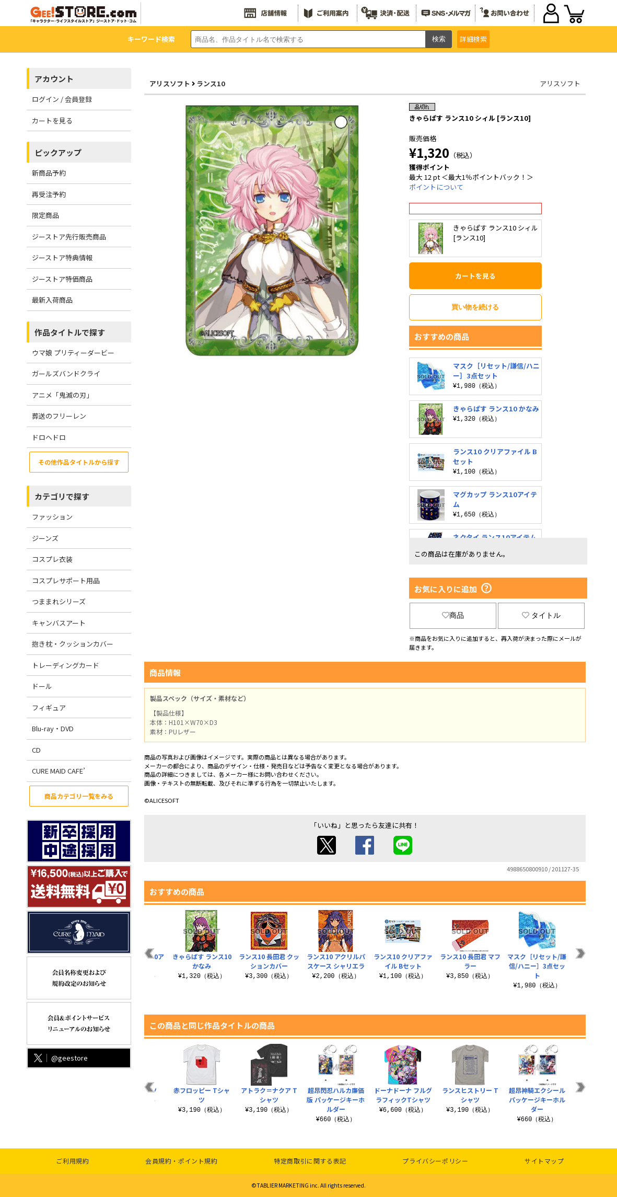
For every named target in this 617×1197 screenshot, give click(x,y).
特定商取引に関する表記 (310, 1160)
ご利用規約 (72, 1160)
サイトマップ (544, 1160)
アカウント (54, 78)
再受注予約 (49, 194)
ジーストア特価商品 (62, 279)
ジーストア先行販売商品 (69, 236)
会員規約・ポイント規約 (181, 1160)
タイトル (541, 615)
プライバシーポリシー (435, 1160)
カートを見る (52, 120)
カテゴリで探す (61, 496)
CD (36, 750)
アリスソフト (169, 83)
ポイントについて (436, 187)
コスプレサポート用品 (66, 580)
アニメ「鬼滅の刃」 (62, 395)
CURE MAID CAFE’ (58, 771)
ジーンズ (45, 538)
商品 (453, 615)
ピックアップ (58, 152)
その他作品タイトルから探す (79, 461)
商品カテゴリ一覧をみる (78, 795)
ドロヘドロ (49, 437)
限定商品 (45, 215)
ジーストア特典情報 (62, 257)
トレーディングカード (65, 665)
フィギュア (49, 707)
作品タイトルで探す (69, 332)
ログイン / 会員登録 (62, 99)
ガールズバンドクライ (66, 373)
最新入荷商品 (52, 300)
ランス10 (210, 83)
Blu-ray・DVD (53, 728)
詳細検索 (473, 39)
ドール (42, 686)
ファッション (52, 517)
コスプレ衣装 (52, 559)
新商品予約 (49, 173)
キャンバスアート (59, 623)
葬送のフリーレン (59, 416)
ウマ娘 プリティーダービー (73, 353)
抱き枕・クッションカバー (72, 644)
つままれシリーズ (59, 601)
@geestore (60, 1058)
